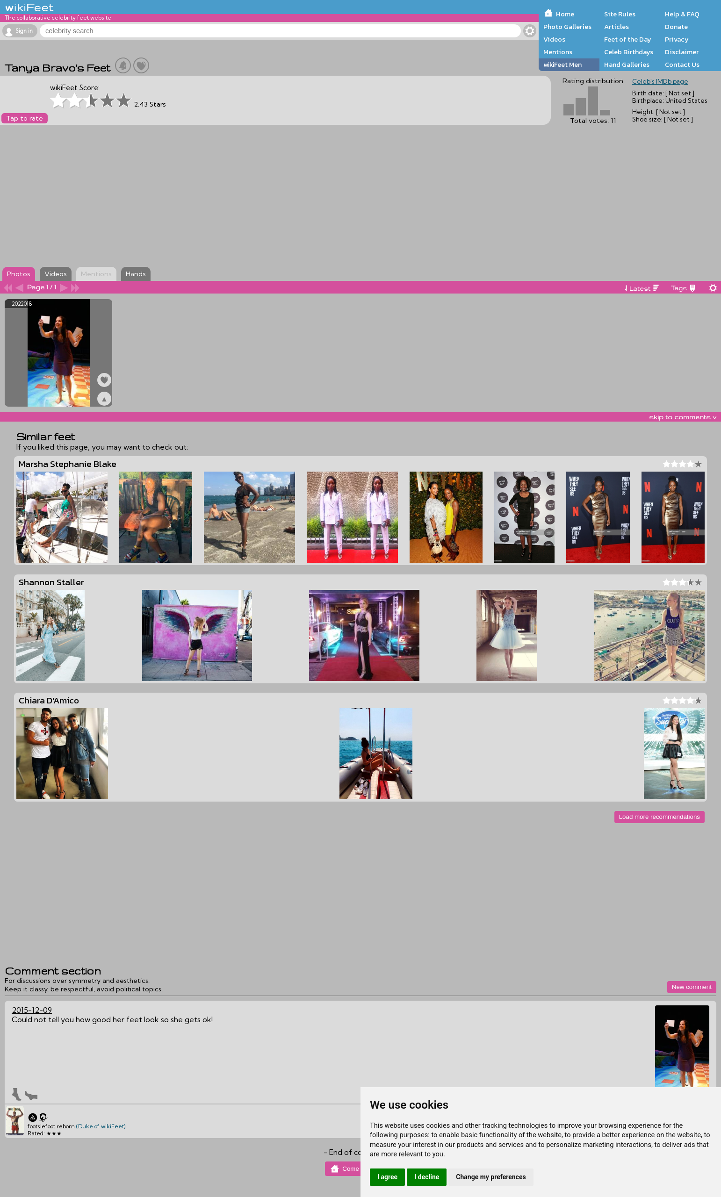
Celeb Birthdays (628, 52)
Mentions (557, 52)
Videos (554, 39)
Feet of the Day (627, 39)
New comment (692, 986)
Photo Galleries (567, 27)
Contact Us (682, 64)
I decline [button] (426, 1177)
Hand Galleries (626, 64)
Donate (676, 27)
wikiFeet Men (562, 64)
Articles (616, 27)
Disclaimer (682, 52)
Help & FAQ (682, 14)
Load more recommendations (659, 816)
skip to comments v (682, 417)
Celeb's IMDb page (660, 81)
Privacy (677, 39)
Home (565, 14)
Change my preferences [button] (491, 1177)
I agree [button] (387, 1177)
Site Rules (619, 14)
